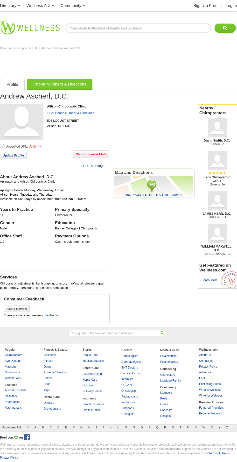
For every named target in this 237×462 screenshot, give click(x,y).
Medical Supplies (94, 360)
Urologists (127, 414)
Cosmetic (50, 355)
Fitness (48, 360)
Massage (11, 366)
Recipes (165, 416)
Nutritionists (12, 372)
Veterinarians (13, 407)
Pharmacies (12, 402)
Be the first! (53, 315)
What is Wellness (210, 389)
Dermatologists (131, 361)
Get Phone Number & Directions (71, 113)
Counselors (167, 375)
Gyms (47, 366)
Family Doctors (131, 373)
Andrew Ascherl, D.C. (67, 48)
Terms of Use (217, 453)
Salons (48, 378)
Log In (231, 5)
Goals (164, 404)
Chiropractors (13, 355)
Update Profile (13, 155)
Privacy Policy (208, 366)
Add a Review (17, 309)
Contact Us (206, 360)
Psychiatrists (168, 356)
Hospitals (11, 396)
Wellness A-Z (39, 5)
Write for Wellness (211, 395)
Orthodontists (52, 408)
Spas (47, 384)
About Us (205, 355)
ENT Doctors (129, 367)
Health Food (90, 355)
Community (71, 5)
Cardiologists (129, 356)
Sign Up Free (205, 5)
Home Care (90, 379)
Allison (46, 48)
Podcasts (166, 410)
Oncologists (129, 390)
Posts (163, 398)
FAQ (202, 378)
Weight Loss (13, 378)
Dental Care (52, 397)
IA (36, 48)
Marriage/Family (170, 380)
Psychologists (169, 361)
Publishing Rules (210, 384)
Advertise (205, 372)
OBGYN (126, 385)
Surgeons (127, 408)
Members (166, 392)
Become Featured (210, 413)
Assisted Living (92, 374)
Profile (12, 84)
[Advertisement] (88, 63)
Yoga (47, 389)
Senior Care (91, 368)
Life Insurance (92, 410)
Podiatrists (128, 402)
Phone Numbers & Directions (59, 84)
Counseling (168, 369)
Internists (127, 379)
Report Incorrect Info (91, 154)
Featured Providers (211, 407)
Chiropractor (23, 48)
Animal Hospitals (15, 390)
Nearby (217, 110)
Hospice (88, 385)
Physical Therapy (55, 372)
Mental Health (169, 350)
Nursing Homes (93, 391)
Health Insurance (94, 404)
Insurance (89, 398)
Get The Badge (93, 166)
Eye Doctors (13, 360)
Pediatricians (129, 396)
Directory (8, 5)
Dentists (49, 403)
